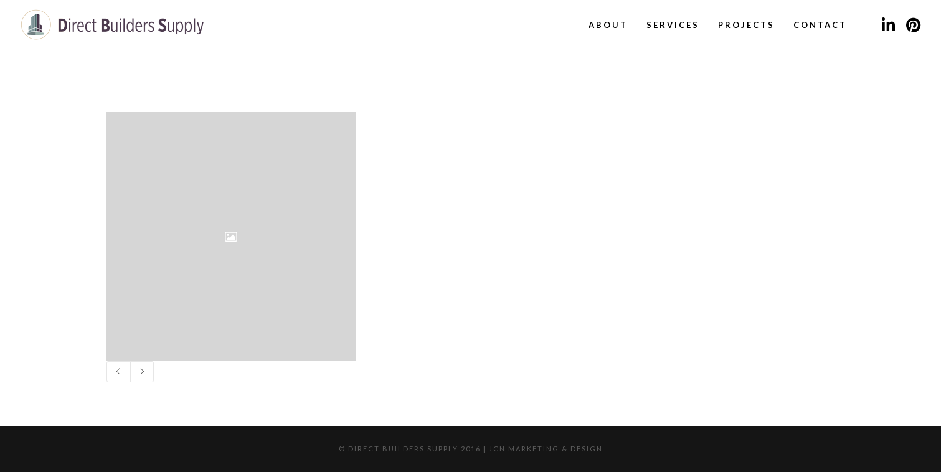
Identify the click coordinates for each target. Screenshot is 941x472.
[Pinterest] (913, 25)
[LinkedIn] (888, 25)
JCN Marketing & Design (546, 449)
